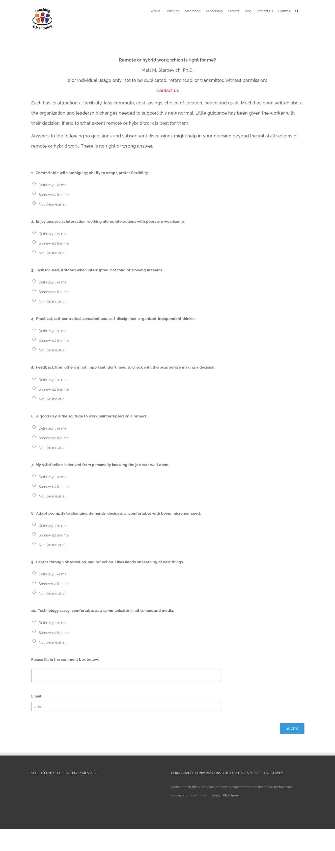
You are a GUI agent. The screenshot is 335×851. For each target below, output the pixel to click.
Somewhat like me (54, 195)
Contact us (167, 90)
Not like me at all (52, 204)
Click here (230, 795)
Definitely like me (52, 185)
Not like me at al (52, 448)
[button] (296, 10)
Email (36, 696)
